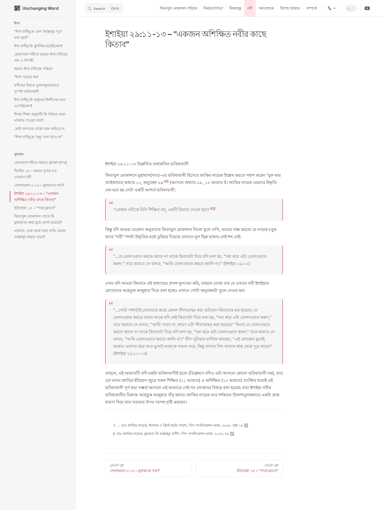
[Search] (104, 8)
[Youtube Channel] (367, 8)
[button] (41, 23)
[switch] (351, 8)
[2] (213, 208)
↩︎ (246, 425)
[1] (167, 181)
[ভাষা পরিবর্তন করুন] (331, 8)
